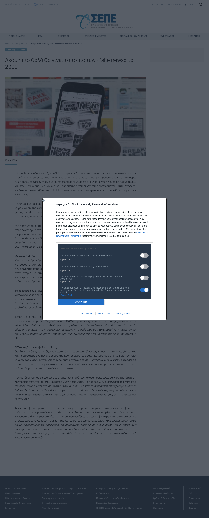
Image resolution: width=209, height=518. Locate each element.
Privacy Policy (123, 313)
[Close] (160, 205)
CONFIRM (81, 302)
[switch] (144, 255)
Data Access (104, 313)
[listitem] (104, 248)
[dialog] (104, 259)
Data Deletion (86, 313)
